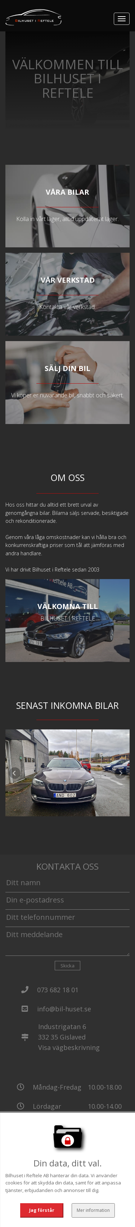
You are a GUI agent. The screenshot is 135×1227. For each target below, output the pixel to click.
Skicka (67, 965)
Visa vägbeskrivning (69, 1047)
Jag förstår (43, 1207)
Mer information (92, 1207)
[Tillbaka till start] (33, 17)
